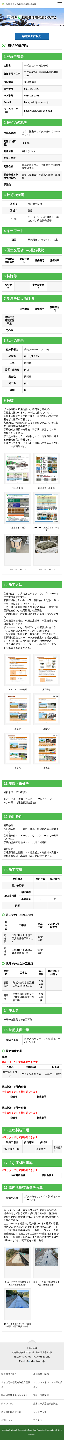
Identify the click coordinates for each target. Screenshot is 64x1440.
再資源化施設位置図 (11, 1412)
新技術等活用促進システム (14, 1395)
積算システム (8, 1403)
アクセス (37, 1420)
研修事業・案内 (41, 1374)
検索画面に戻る (31, 36)
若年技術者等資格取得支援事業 (15, 1384)
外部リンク (6, 1420)
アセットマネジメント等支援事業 (47, 1384)
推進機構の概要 (9, 1374)
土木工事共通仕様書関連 (45, 1403)
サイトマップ (40, 1412)
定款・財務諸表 (41, 1395)
